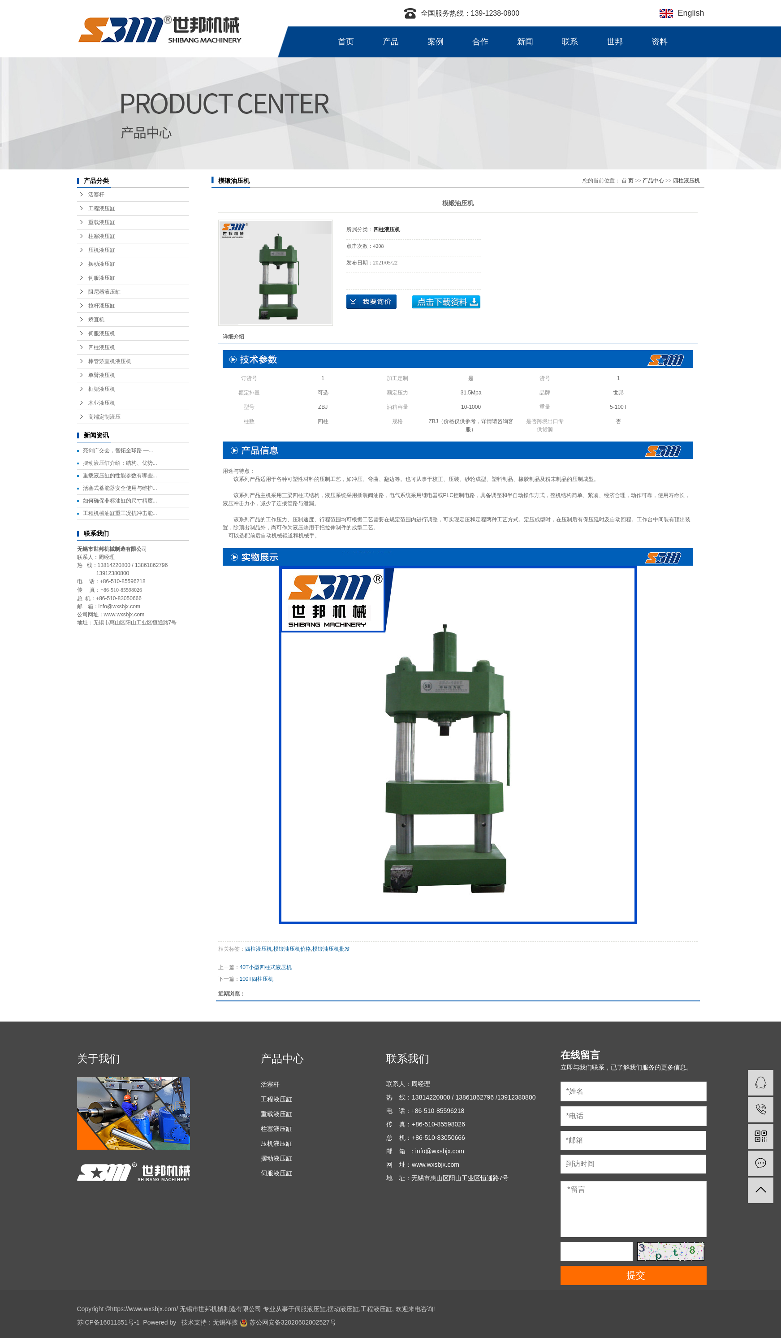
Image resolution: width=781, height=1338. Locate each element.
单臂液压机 (101, 375)
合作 (480, 41)
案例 (435, 41)
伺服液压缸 (101, 278)
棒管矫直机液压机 (109, 361)
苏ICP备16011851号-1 (108, 1322)
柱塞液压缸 (101, 236)
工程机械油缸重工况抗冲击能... (120, 513)
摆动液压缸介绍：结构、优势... (120, 463)
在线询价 (371, 301)
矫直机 (96, 319)
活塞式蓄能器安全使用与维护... (120, 488)
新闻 (525, 41)
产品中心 (653, 181)
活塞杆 (96, 194)
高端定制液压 (104, 417)
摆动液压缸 (101, 264)
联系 (570, 41)
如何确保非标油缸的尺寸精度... (120, 501)
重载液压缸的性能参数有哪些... (120, 475)
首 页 (627, 181)
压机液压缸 (101, 250)
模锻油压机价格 (292, 949)
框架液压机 (101, 389)
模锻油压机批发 (331, 949)
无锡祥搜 (225, 1322)
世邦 (615, 41)
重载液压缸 (101, 222)
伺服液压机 (101, 333)
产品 (391, 41)
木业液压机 (101, 403)
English (688, 13)
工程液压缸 (101, 208)
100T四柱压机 (256, 979)
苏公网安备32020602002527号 (288, 1322)
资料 (660, 41)
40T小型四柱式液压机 (266, 967)
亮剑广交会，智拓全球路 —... (118, 450)
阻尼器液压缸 (104, 292)
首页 (346, 41)
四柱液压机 (101, 347)
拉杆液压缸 (101, 306)
